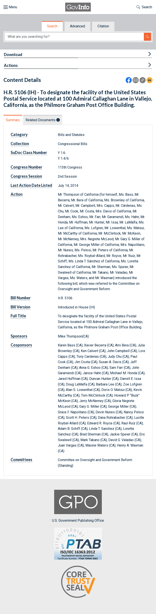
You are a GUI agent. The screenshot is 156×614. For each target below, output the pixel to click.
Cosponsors (21, 345)
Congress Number (26, 167)
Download (13, 54)
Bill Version (20, 307)
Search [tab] (52, 26)
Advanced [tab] (77, 26)
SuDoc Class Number (29, 152)
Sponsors (19, 336)
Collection (20, 143)
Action (17, 194)
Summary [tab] (13, 120)
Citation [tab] (103, 26)
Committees (21, 459)
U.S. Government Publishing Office (78, 506)
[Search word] (74, 37)
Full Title (18, 315)
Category (19, 134)
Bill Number (21, 297)
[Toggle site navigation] (10, 7)
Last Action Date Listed (31, 185)
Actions (11, 65)
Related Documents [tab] (43, 120)
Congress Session (26, 176)
